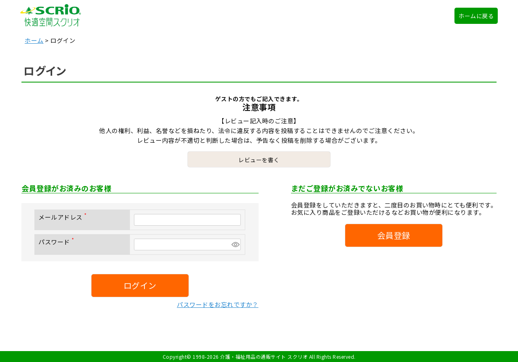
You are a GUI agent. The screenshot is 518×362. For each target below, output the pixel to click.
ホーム (34, 40)
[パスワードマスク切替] (234, 244)
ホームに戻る (476, 16)
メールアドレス (64, 217)
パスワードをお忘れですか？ (218, 304)
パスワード (57, 241)
